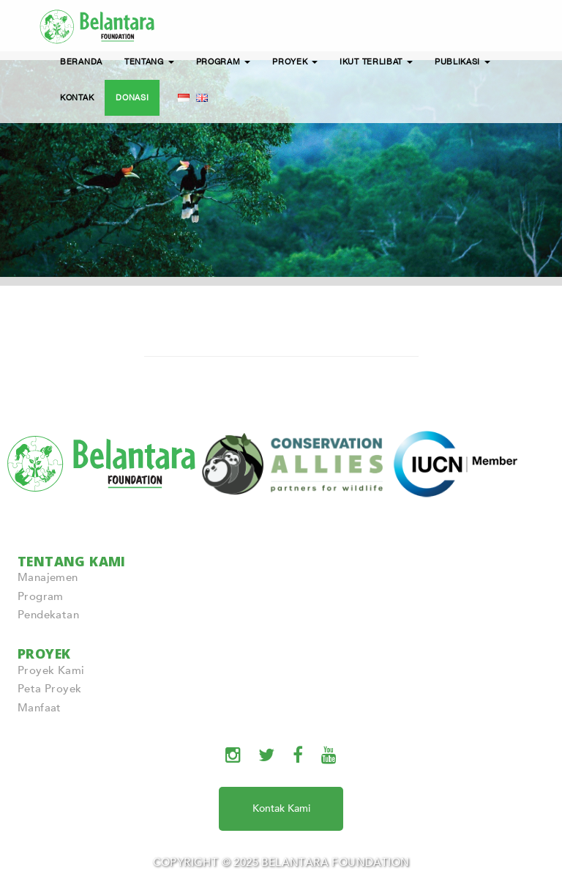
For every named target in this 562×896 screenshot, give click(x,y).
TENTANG (149, 61)
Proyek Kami (51, 670)
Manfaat (39, 707)
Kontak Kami (281, 808)
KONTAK (77, 97)
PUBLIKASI (462, 61)
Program (41, 596)
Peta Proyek (49, 688)
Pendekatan (48, 614)
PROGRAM (223, 61)
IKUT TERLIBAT (376, 61)
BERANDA (81, 61)
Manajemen (48, 577)
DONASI (132, 97)
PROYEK (295, 61)
